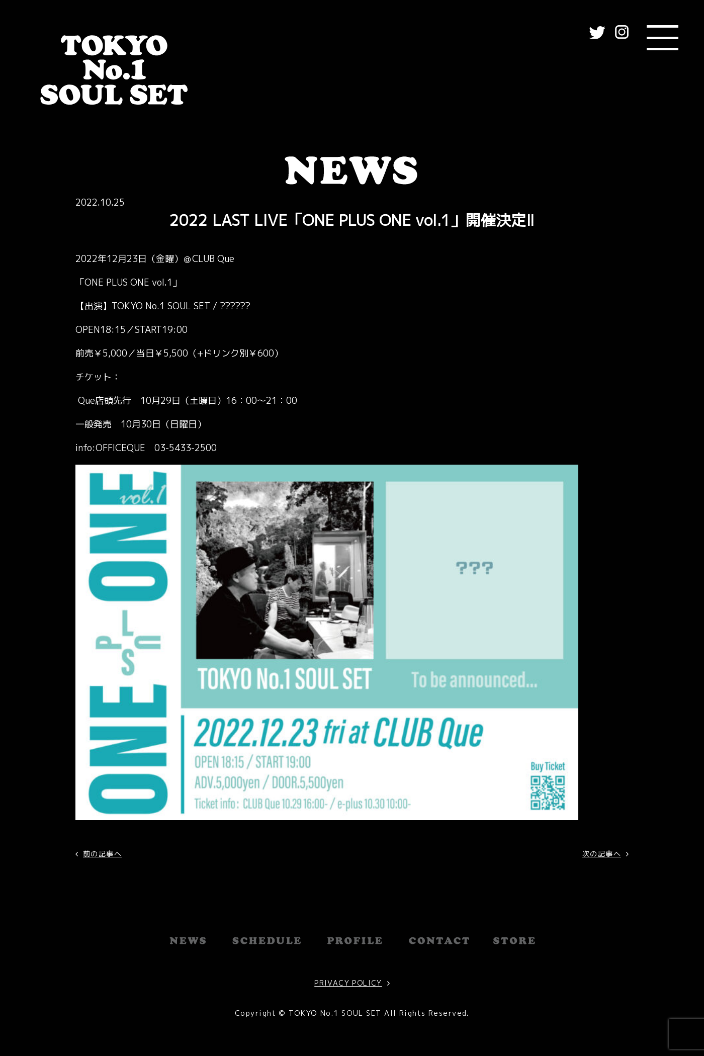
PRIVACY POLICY (348, 983)
